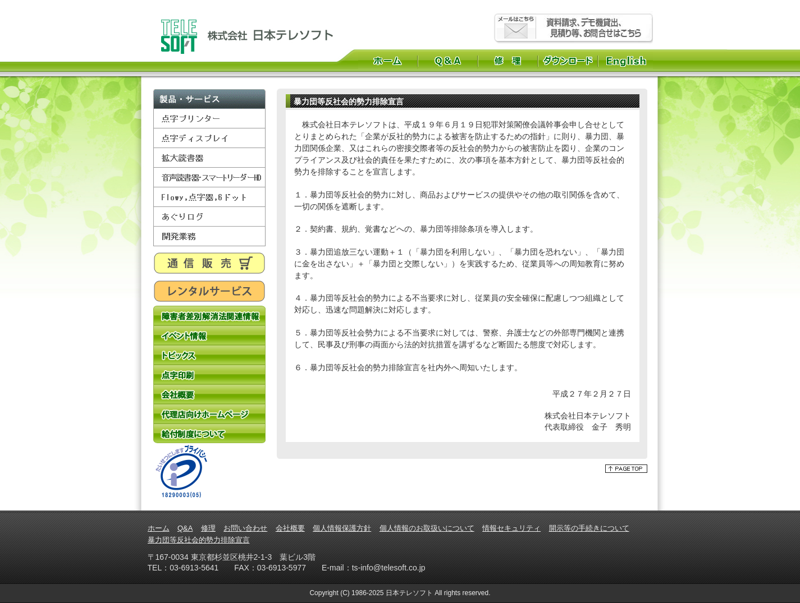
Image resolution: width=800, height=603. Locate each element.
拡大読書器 (209, 158)
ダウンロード (567, 60)
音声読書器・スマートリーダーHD (209, 177)
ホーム (387, 60)
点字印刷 (209, 374)
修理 (507, 60)
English (627, 60)
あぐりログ (209, 217)
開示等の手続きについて (589, 528)
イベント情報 (209, 335)
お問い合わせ (245, 528)
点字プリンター (209, 118)
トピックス (209, 355)
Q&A (447, 60)
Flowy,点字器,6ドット (209, 197)
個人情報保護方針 (342, 528)
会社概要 (209, 394)
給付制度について (209, 433)
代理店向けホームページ (209, 414)
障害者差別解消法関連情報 (209, 315)
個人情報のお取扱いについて (427, 528)
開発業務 (209, 236)
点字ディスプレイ (209, 138)
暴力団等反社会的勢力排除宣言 (199, 540)
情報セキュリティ (511, 528)
